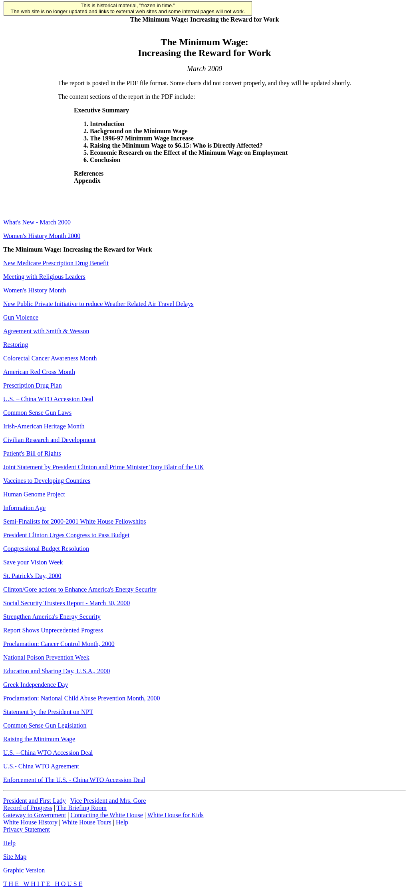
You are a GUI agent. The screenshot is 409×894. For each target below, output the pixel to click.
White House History (30, 822)
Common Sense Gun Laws (37, 412)
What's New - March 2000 (37, 222)
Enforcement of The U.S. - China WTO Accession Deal (74, 779)
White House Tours (86, 822)
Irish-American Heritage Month (43, 426)
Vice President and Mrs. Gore (108, 800)
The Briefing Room (82, 807)
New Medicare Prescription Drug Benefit (56, 263)
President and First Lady (34, 800)
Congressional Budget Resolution (46, 548)
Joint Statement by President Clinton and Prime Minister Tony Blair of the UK (103, 467)
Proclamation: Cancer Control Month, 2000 (59, 643)
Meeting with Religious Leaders (44, 276)
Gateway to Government (34, 815)
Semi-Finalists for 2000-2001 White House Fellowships (74, 521)
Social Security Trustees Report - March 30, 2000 (66, 603)
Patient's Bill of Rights (32, 453)
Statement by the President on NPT (48, 711)
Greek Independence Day (35, 684)
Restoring (15, 344)
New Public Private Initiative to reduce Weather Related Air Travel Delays (98, 303)
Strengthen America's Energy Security (52, 616)
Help (122, 822)
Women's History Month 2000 (41, 235)
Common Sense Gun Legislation (44, 725)
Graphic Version (24, 870)
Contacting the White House (106, 815)
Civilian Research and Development (49, 439)
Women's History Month (34, 290)
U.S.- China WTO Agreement (41, 766)
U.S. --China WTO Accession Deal (48, 752)
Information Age (24, 507)
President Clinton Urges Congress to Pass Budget (66, 535)
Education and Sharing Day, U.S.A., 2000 (56, 671)
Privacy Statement (26, 829)
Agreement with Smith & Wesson (46, 331)
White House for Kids (175, 815)
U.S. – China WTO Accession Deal (48, 399)
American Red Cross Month (39, 371)
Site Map (14, 856)
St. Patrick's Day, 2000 (32, 575)
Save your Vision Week (33, 562)
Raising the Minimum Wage (39, 739)
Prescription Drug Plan (32, 385)
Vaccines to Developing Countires (46, 480)
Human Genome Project (34, 494)
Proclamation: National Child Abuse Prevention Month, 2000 (81, 698)
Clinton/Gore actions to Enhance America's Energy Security (80, 589)
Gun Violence (20, 317)
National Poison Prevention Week (46, 657)
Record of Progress (27, 807)
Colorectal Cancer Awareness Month (50, 358)
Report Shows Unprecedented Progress (53, 630)
